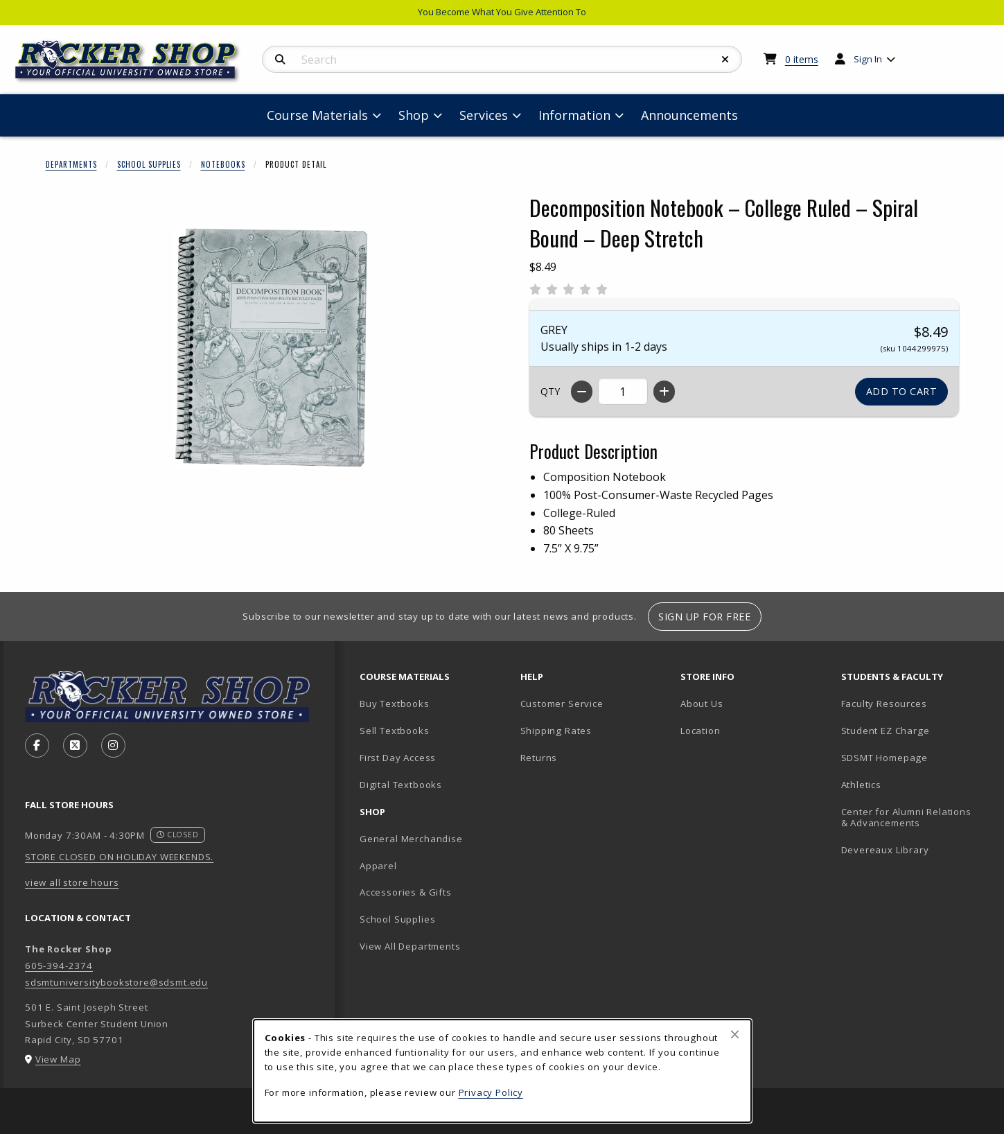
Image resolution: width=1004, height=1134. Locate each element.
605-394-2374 (59, 965)
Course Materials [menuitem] (317, 115)
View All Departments (410, 946)
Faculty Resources (884, 703)
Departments (71, 164)
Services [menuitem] (483, 115)
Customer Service (562, 703)
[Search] (280, 59)
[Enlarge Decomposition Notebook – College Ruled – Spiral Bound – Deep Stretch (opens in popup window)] (271, 347)
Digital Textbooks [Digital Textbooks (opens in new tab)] (401, 784)
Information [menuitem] (574, 115)
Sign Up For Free (704, 616)
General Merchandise (411, 838)
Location (700, 730)
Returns (539, 757)
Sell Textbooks (395, 730)
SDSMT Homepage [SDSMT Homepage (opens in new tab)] (884, 757)
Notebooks (223, 164)
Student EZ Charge (885, 730)
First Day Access (398, 757)
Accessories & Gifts (406, 892)
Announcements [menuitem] (689, 115)
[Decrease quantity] (581, 392)
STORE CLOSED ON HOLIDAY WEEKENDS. (119, 856)
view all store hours (72, 882)
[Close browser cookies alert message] (735, 1034)
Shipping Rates (556, 730)
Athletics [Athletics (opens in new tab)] (861, 784)
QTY (550, 391)
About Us (701, 703)
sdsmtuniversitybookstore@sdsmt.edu (116, 982)
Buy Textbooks (395, 703)
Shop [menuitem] (413, 115)
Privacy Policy (491, 1092)
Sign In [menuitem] (868, 59)
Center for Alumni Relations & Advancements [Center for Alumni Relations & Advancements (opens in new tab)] (906, 817)
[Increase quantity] (664, 392)
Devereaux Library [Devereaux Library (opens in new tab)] (885, 850)
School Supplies (149, 164)
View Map (58, 1059)
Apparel (378, 866)
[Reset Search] (725, 59)
